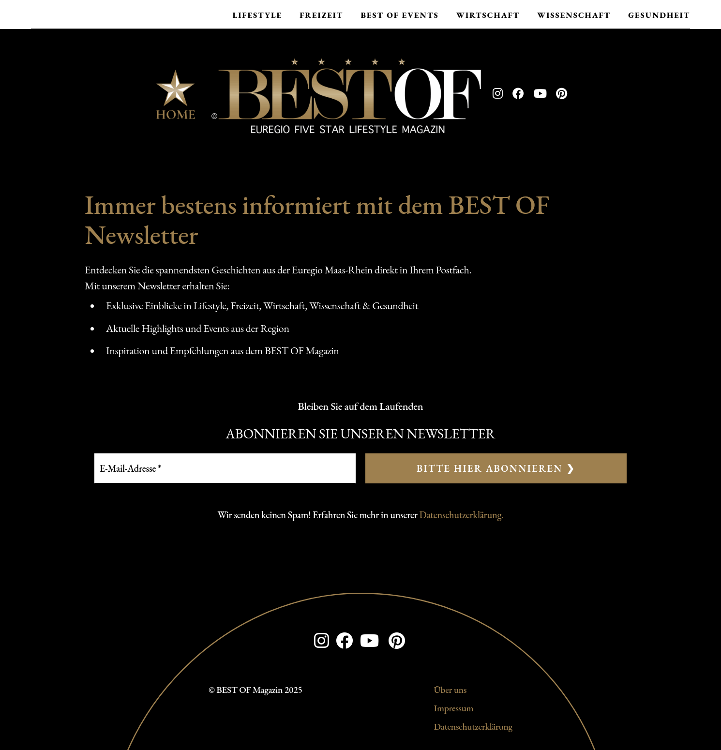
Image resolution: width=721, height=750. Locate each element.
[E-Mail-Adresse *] (225, 468)
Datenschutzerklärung (473, 726)
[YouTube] (540, 94)
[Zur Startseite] (318, 94)
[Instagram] (498, 94)
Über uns (450, 690)
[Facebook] (518, 94)
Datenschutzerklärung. (462, 515)
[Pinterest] (561, 94)
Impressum (454, 708)
